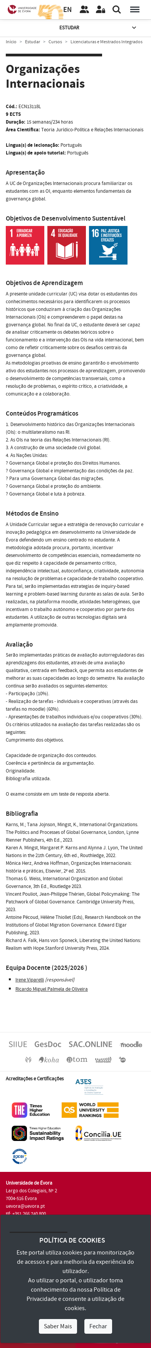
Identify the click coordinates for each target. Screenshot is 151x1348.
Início (11, 42)
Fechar (98, 1326)
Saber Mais (58, 1326)
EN (67, 10)
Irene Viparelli (29, 979)
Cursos (55, 42)
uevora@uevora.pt (25, 1206)
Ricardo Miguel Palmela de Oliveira (51, 989)
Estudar (98, 28)
